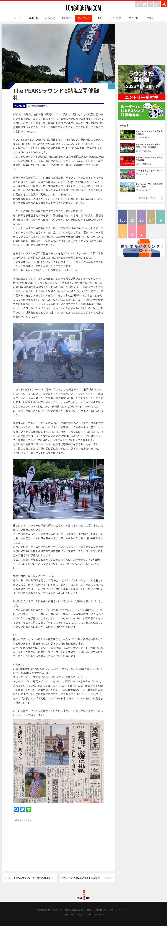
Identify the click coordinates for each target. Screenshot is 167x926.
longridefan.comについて (49, 909)
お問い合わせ (100, 909)
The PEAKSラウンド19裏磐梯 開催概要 (149, 159)
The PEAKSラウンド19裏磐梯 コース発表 (150, 185)
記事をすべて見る (147, 198)
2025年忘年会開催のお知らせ (149, 170)
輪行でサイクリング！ (122, 231)
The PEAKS (83, 18)
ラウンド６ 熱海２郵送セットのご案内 (81, 877)
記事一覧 (33, 18)
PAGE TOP (83, 895)
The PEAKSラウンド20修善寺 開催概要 (149, 132)
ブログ (150, 18)
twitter (144, 4)
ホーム (17, 18)
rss (157, 4)
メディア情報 (151, 217)
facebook (138, 4)
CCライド (133, 18)
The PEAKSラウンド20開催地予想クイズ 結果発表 (149, 146)
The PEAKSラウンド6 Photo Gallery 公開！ (35, 877)
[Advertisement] (39, 845)
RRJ (100, 18)
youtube (150, 4)
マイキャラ (50, 18)
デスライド (66, 18)
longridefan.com (83, 8)
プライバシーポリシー (120, 909)
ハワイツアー (116, 18)
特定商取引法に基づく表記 (78, 909)
